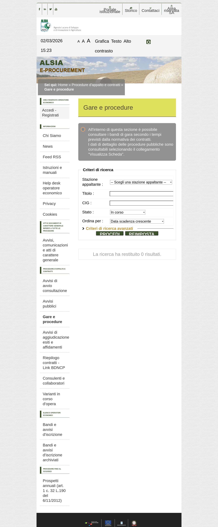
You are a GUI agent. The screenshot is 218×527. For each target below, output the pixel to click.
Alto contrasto (113, 46)
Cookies (50, 214)
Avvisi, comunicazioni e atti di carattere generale (55, 250)
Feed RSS (52, 157)
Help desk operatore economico (52, 188)
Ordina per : (92, 221)
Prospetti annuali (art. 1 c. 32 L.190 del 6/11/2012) (54, 491)
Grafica (102, 41)
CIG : (86, 203)
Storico (131, 10)
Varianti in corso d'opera (51, 399)
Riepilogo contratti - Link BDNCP (54, 363)
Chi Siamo (52, 135)
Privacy (49, 203)
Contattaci (150, 10)
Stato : (88, 212)
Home (63, 85)
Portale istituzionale (110, 10)
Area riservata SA (171, 10)
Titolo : (88, 193)
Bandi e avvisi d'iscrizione (52, 429)
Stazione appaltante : (92, 182)
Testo (116, 41)
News (48, 146)
